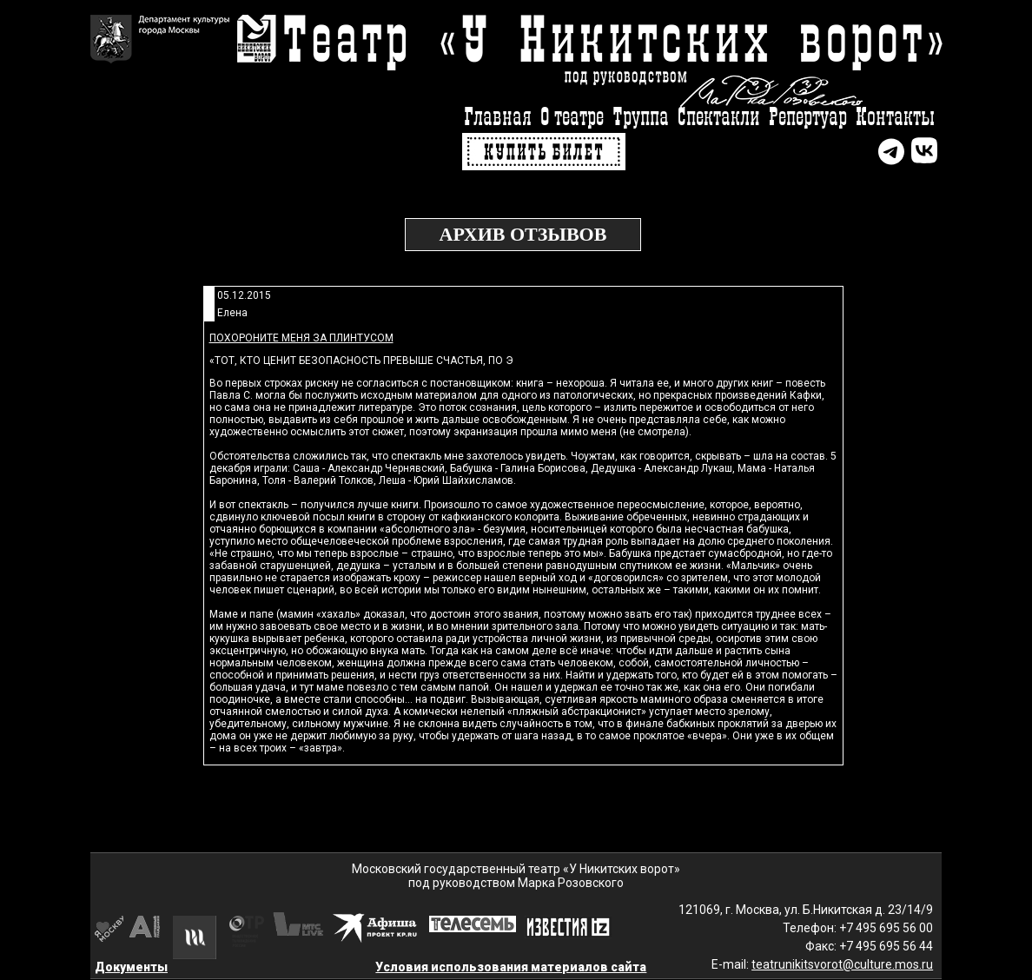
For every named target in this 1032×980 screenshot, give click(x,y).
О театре (572, 118)
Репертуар (808, 118)
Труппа (640, 118)
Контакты (895, 118)
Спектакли (719, 118)
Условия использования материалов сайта (510, 967)
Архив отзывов (523, 234)
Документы (131, 967)
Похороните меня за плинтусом (301, 338)
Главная (498, 118)
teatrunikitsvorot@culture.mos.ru (842, 964)
